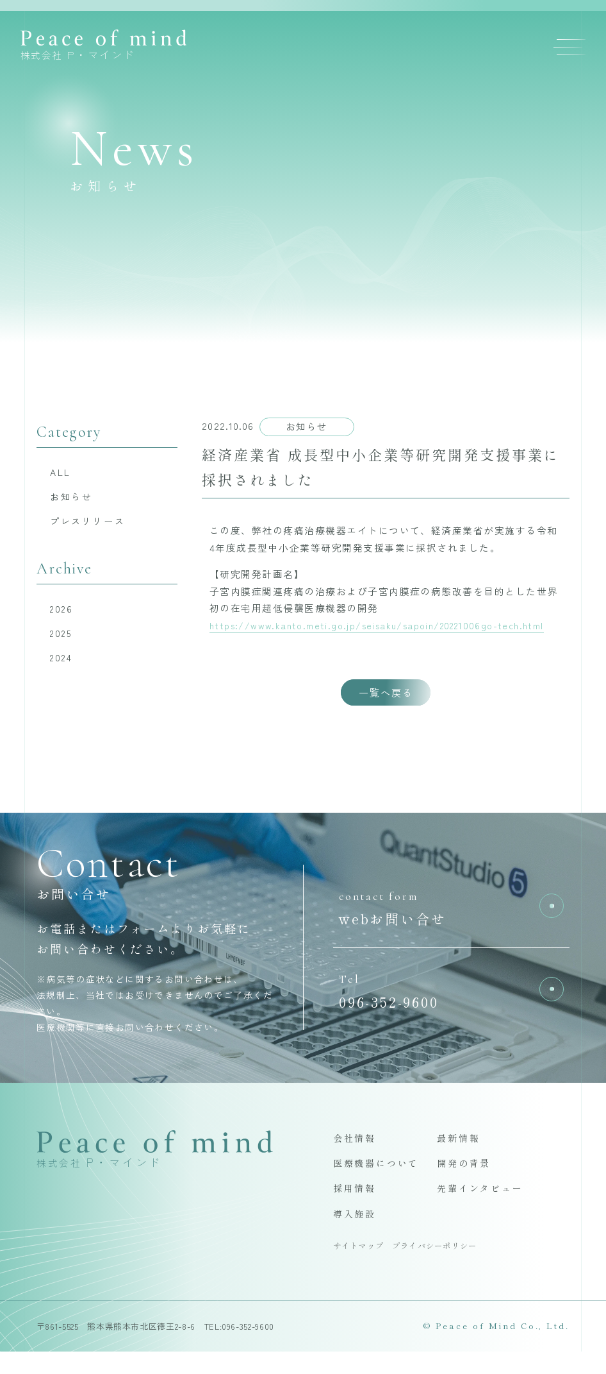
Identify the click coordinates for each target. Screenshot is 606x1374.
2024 (65, 663)
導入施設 (356, 1235)
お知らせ (74, 498)
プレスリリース (91, 523)
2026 (65, 612)
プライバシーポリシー (441, 1268)
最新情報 (460, 1157)
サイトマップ (360, 1268)
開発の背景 (466, 1182)
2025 (64, 637)
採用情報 (356, 1209)
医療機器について (379, 1182)
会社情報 (356, 1157)
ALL (62, 472)
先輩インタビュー (483, 1209)
